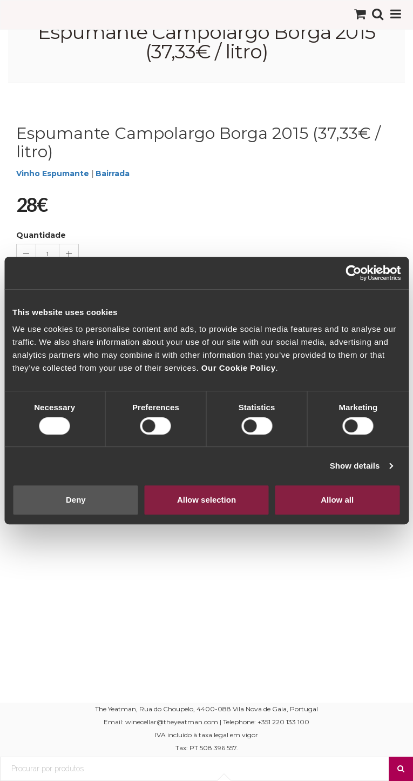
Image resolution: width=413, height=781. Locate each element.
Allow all (337, 499)
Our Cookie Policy (238, 367)
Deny (76, 499)
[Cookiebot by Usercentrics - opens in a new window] (353, 273)
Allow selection (206, 499)
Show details (355, 465)
